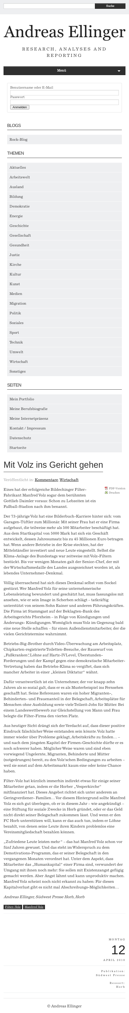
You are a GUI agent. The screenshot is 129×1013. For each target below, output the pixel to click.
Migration (18, 303)
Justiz (15, 255)
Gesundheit (19, 245)
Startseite (18, 448)
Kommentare (46, 479)
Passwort (17, 97)
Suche (110, 6)
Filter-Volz (13, 907)
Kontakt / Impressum (28, 428)
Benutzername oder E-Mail (31, 87)
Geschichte (19, 226)
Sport (14, 332)
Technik (16, 342)
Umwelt (16, 352)
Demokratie (20, 206)
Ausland (17, 187)
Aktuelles (18, 167)
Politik (15, 313)
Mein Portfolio (22, 399)
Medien (16, 294)
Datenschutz (20, 438)
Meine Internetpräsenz (29, 418)
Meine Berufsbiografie (29, 409)
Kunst (15, 284)
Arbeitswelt (20, 177)
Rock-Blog (18, 139)
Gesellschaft (20, 235)
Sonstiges (18, 371)
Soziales (17, 323)
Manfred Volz (34, 907)
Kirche (15, 264)
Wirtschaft (19, 362)
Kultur (15, 274)
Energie (16, 216)
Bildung (16, 196)
